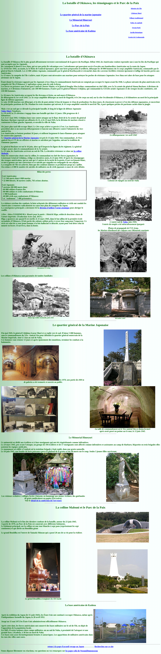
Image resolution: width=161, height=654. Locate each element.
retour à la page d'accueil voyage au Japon (66, 646)
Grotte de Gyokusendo (136, 37)
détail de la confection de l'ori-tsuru (46, 501)
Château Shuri (136, 13)
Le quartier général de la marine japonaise (80, 14)
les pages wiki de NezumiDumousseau (82, 651)
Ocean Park (136, 28)
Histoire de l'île (136, 8)
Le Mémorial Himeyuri (80, 20)
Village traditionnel (136, 18)
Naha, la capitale (136, 23)
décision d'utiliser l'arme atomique (54, 208)
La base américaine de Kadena (81, 31)
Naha (3, 111)
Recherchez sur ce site (104, 646)
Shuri (9, 111)
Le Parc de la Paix (81, 25)
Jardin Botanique (136, 32)
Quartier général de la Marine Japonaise (21, 138)
